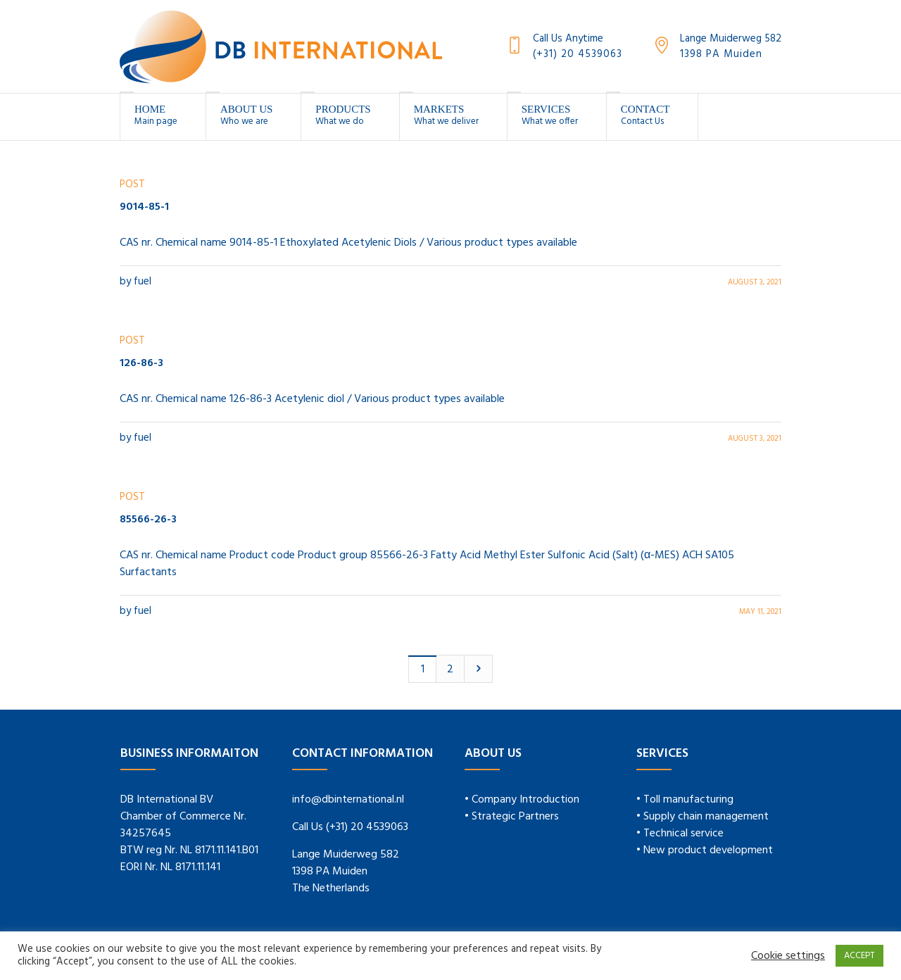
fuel (142, 281)
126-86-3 (141, 363)
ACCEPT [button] (859, 955)
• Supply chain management (702, 817)
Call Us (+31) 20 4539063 (350, 827)
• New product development (704, 850)
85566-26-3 (148, 519)
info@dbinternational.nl (348, 800)
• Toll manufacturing (684, 800)
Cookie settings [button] (788, 956)
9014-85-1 (144, 207)
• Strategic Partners (512, 817)
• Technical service (680, 833)
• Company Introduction (522, 800)
